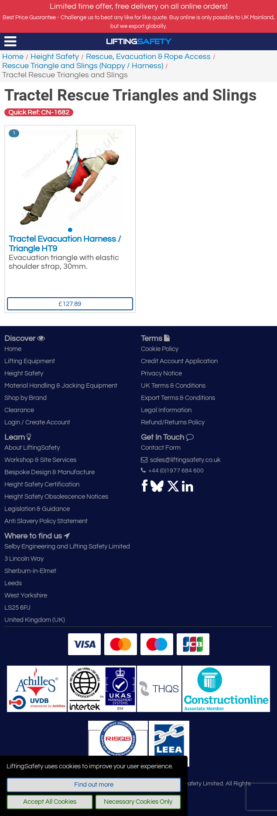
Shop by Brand (25, 398)
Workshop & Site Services (40, 460)
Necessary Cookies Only (138, 802)
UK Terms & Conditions (173, 385)
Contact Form (161, 447)
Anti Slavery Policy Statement (46, 521)
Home (13, 56)
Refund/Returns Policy (173, 422)
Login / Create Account (37, 422)
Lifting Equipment (29, 361)
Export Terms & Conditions (178, 398)
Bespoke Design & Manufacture (49, 472)
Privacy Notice (161, 373)
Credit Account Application (179, 361)
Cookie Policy (159, 349)
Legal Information (166, 410)
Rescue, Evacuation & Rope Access (148, 56)
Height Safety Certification (41, 484)
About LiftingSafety (32, 447)
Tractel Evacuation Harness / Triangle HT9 (65, 244)
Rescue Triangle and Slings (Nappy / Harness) (82, 66)
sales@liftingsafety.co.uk (181, 459)
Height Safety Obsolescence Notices (56, 496)
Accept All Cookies (49, 802)
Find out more (93, 784)
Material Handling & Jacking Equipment (60, 385)
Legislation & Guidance (37, 509)
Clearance (19, 410)
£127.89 (69, 304)
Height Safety (55, 56)
